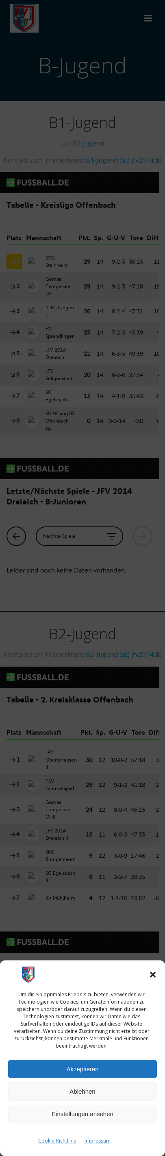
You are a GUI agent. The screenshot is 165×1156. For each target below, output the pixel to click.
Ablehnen (82, 1091)
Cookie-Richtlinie (57, 1140)
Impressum (98, 1140)
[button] (153, 975)
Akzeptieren (82, 1069)
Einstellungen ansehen (82, 1113)
